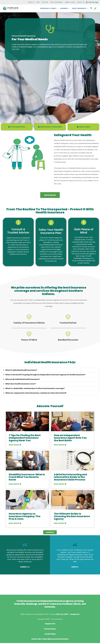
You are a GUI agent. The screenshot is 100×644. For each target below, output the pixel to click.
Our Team (45, 2)
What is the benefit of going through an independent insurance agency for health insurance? (45, 376)
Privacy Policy (50, 630)
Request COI (50, 625)
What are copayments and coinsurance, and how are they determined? (36, 394)
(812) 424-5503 (62, 616)
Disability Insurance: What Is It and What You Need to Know (27, 478)
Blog (38, 2)
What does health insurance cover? (20, 385)
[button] (50, 371)
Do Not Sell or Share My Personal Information (50, 640)
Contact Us (81, 2)
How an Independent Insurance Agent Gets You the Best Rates (70, 439)
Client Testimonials (56, 2)
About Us (31, 2)
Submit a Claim (70, 2)
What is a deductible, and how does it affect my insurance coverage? (35, 390)
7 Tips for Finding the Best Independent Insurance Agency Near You (25, 439)
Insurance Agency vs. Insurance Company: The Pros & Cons (24, 518)
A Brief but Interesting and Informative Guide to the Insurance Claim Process (70, 478)
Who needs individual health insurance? (22, 380)
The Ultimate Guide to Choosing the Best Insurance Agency (72, 518)
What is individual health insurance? (21, 371)
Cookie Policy (50, 635)
